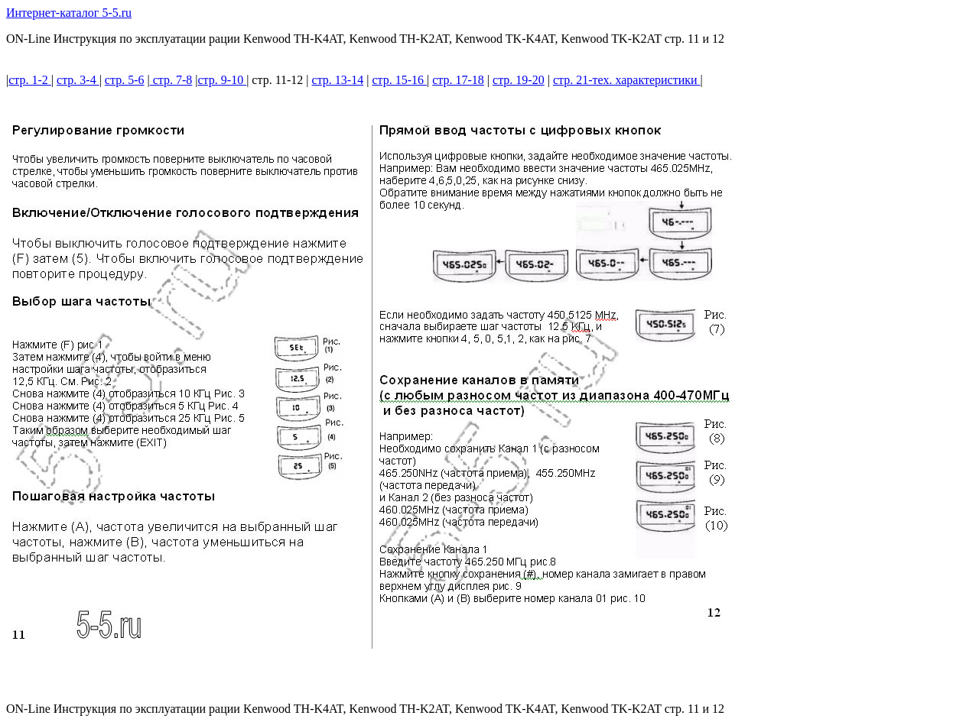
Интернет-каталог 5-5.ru (69, 12)
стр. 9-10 (222, 79)
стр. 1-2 (29, 79)
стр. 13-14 (338, 79)
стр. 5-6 (125, 79)
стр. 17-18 (458, 79)
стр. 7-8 (171, 79)
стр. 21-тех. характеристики (627, 79)
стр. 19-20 (519, 79)
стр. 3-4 (78, 79)
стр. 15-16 (399, 79)
